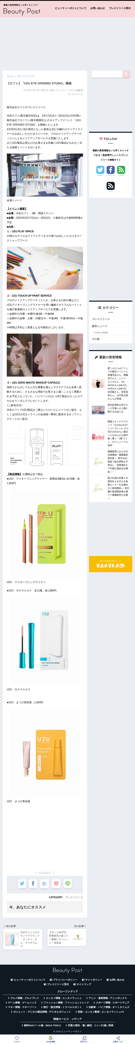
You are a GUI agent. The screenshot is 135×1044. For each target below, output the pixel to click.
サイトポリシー (93, 980)
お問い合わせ (97, 8)
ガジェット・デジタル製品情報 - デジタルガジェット (42, 1012)
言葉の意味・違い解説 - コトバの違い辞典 (90, 1026)
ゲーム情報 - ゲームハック (22, 1003)
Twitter (100, 175)
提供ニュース (100, 326)
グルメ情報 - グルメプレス (24, 998)
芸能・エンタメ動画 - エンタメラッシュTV (101, 1012)
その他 (96, 339)
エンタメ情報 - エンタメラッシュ (64, 998)
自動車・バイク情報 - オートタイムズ (109, 1008)
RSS (110, 191)
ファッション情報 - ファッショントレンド (66, 1003)
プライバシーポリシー (65, 980)
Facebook (111, 175)
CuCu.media (101, 332)
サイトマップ (84, 985)
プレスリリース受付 (120, 8)
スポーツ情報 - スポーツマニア (112, 1003)
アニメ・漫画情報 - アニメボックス (108, 998)
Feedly (121, 175)
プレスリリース (74, 897)
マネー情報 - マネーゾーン (22, 1008)
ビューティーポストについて (70, 8)
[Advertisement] (67, 42)
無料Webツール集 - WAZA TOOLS (42, 1026)
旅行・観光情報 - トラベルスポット (62, 1008)
